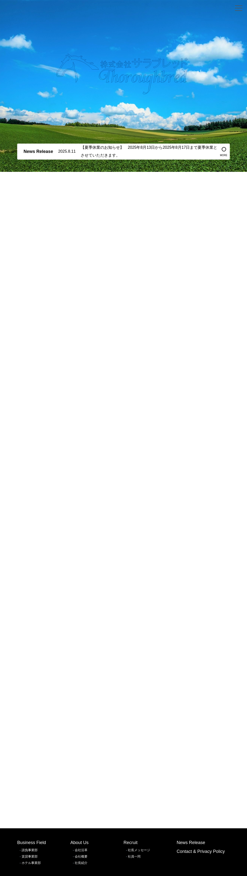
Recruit (131, 842)
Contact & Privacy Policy (201, 851)
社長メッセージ (139, 850)
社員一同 (134, 856)
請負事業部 (30, 850)
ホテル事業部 (31, 863)
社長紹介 (81, 863)
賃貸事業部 (30, 856)
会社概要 (81, 856)
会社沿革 (81, 850)
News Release (191, 842)
